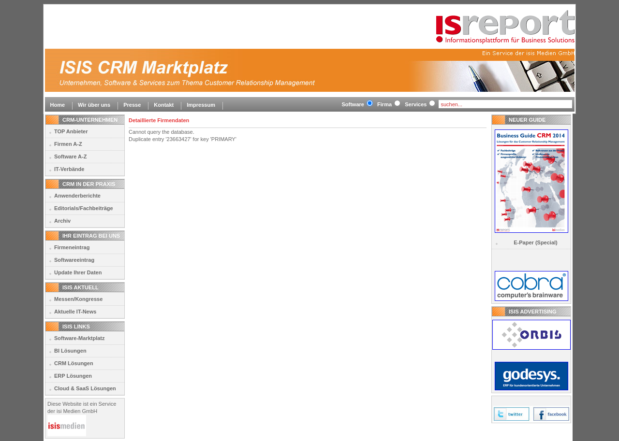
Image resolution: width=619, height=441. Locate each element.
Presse (132, 105)
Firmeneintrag (71, 247)
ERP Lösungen (73, 376)
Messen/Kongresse (78, 299)
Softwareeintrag (74, 260)
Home (57, 105)
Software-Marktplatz (79, 338)
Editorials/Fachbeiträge (83, 208)
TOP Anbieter (71, 131)
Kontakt (164, 105)
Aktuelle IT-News (75, 311)
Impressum (201, 105)
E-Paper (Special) (535, 242)
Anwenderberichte (77, 196)
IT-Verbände (69, 169)
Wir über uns (94, 105)
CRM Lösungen (73, 363)
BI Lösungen (70, 351)
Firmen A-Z (68, 144)
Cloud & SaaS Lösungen (85, 388)
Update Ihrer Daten (78, 272)
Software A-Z (70, 156)
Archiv (62, 221)
